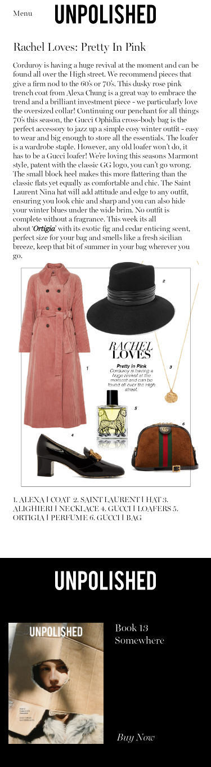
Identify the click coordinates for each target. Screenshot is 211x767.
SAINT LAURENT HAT (120, 500)
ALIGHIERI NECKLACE (56, 509)
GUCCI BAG (119, 518)
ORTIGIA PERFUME (50, 518)
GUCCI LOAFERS (139, 509)
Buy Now (136, 738)
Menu (22, 13)
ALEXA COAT (45, 500)
